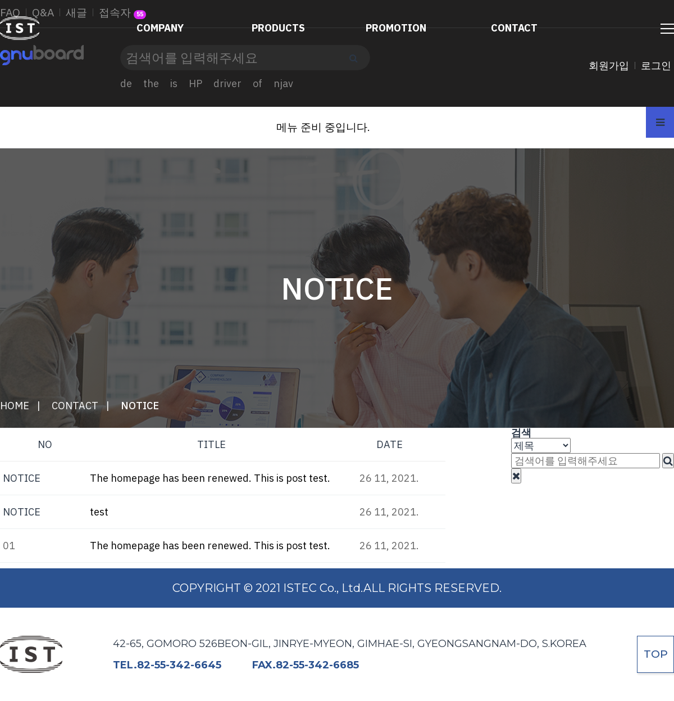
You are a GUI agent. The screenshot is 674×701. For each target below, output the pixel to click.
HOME (14, 405)
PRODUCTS (278, 27)
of (257, 83)
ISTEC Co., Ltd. (20, 36)
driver (227, 83)
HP (195, 83)
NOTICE (140, 405)
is (173, 83)
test (99, 511)
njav (283, 83)
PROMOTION (396, 27)
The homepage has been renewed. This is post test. (210, 478)
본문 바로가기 (0, 0)
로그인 (656, 65)
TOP (656, 654)
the (151, 83)
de (126, 83)
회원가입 (609, 65)
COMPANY (160, 27)
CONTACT (514, 27)
